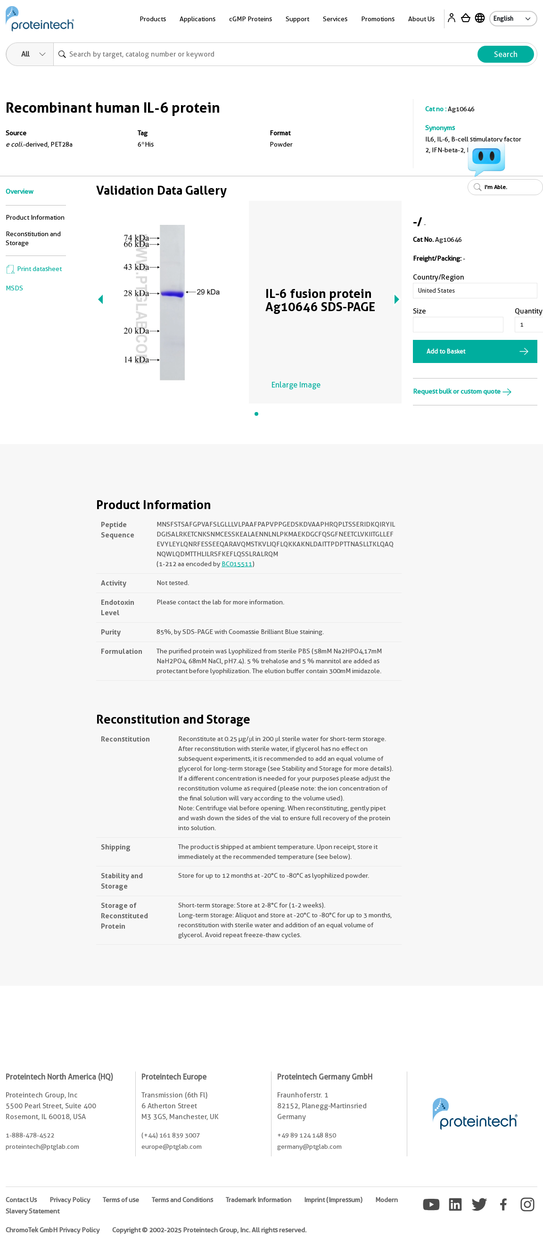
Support (297, 19)
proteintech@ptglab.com (42, 1146)
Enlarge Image (296, 384)
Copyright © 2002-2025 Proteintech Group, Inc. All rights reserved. (209, 1230)
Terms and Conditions (182, 1200)
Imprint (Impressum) (333, 1200)
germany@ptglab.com (309, 1146)
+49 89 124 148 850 (306, 1135)
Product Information (35, 217)
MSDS (14, 288)
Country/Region (438, 277)
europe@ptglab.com (171, 1146)
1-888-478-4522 (30, 1135)
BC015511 (237, 564)
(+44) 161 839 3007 (170, 1135)
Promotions (378, 19)
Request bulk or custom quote (462, 391)
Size (419, 311)
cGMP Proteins (250, 19)
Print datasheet (34, 268)
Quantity (529, 311)
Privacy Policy (69, 1200)
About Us (421, 19)
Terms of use (121, 1200)
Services (335, 19)
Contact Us (21, 1200)
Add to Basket (446, 351)
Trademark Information (258, 1200)
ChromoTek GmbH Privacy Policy (52, 1230)
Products (153, 19)
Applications (197, 19)
